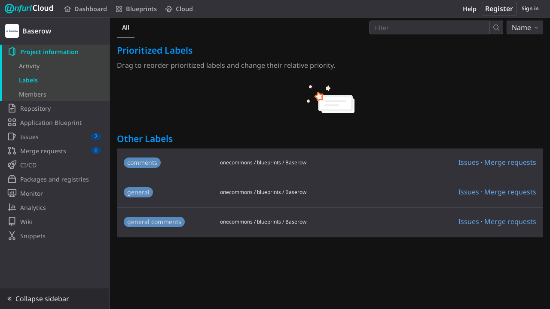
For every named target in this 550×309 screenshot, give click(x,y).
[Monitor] (54, 193)
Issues (468, 162)
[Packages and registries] (54, 179)
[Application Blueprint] (54, 122)
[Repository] (54, 108)
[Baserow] (55, 31)
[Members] (54, 94)
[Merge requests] (54, 151)
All (125, 27)
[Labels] (54, 80)
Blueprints (136, 9)
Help (470, 9)
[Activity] (54, 66)
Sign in (530, 8)
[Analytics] (54, 207)
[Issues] (54, 136)
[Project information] (54, 51)
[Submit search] (496, 27)
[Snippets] (54, 235)
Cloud (179, 9)
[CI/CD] (54, 165)
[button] (55, 298)
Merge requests (510, 162)
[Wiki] (54, 221)
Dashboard (85, 9)
